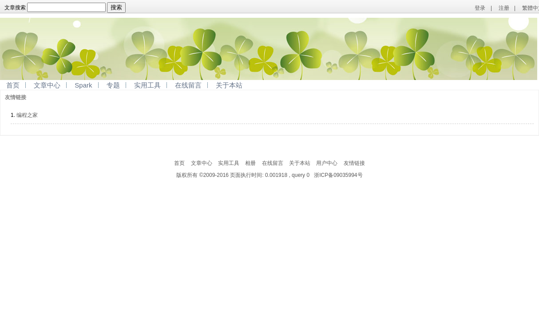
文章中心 (47, 85)
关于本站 (229, 85)
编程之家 (27, 115)
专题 (113, 85)
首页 (13, 85)
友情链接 (354, 163)
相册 (250, 163)
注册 (504, 8)
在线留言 (188, 85)
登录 (480, 8)
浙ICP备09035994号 (338, 175)
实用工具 (147, 85)
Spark (83, 85)
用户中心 (326, 163)
